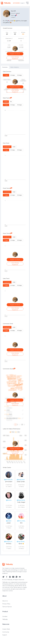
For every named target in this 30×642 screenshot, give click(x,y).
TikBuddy (5, 619)
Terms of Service (7, 607)
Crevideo (4, 616)
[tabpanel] (15, 311)
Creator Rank (6, 629)
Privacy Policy (6, 604)
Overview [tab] (5, 67)
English (22, 3)
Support (4, 635)
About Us (5, 601)
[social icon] (3, 577)
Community (5, 632)
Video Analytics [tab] (14, 67)
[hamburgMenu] (27, 3)
